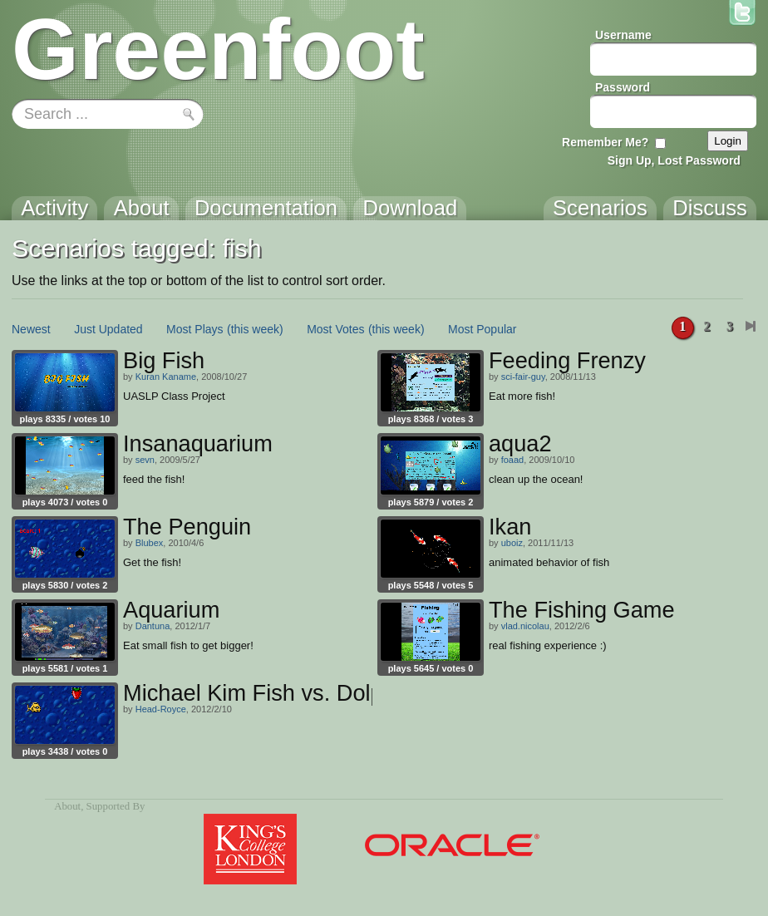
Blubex (149, 543)
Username (623, 35)
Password (622, 87)
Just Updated (108, 329)
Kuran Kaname (165, 377)
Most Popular (482, 329)
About (67, 806)
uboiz (512, 543)
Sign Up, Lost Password (674, 160)
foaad (512, 460)
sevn (145, 460)
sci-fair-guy (523, 377)
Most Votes (335, 329)
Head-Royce (160, 709)
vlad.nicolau (525, 626)
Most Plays (194, 329)
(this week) (255, 329)
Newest (31, 329)
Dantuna (152, 626)
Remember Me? (605, 142)
